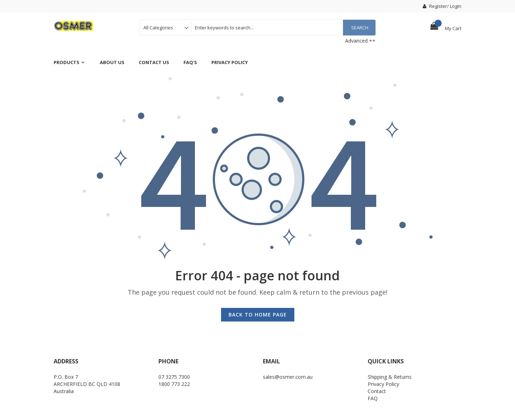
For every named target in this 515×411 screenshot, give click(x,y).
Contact (377, 391)
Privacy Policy (383, 384)
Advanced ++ (360, 40)
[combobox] (283, 27)
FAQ (373, 398)
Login (455, 6)
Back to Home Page (258, 314)
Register (435, 6)
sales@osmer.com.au (288, 376)
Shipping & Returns (390, 376)
